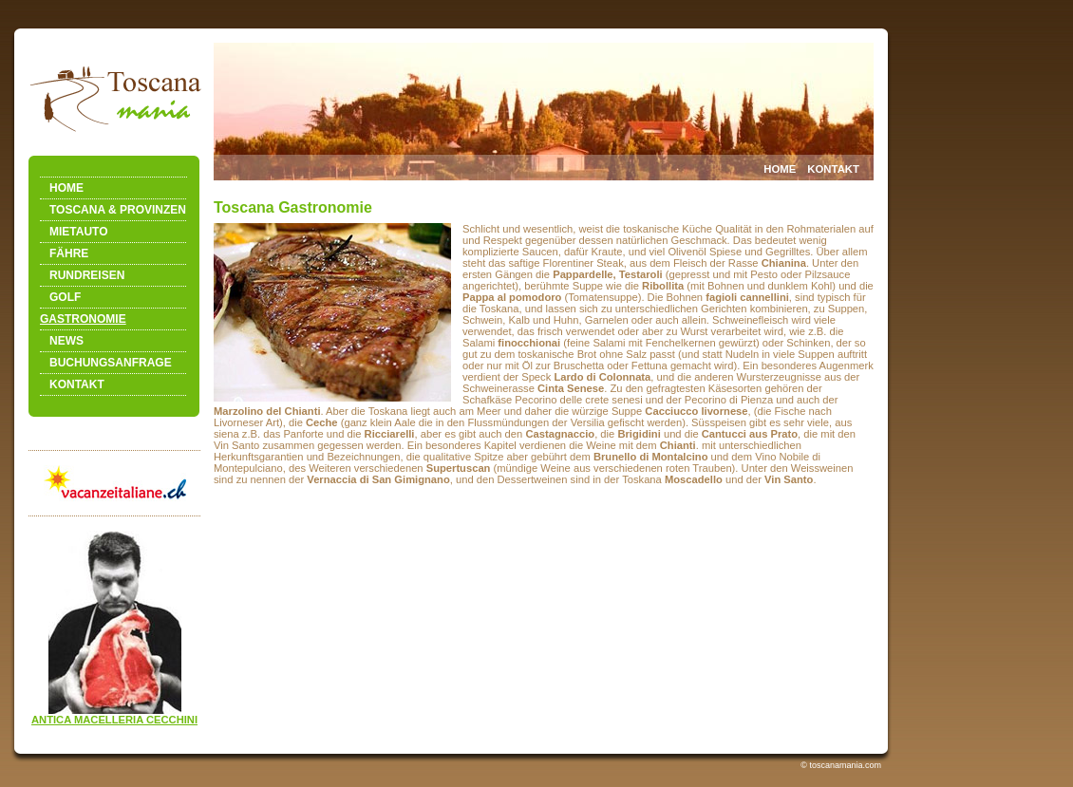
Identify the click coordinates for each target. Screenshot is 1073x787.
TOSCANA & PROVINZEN (117, 209)
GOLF (65, 297)
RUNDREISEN (86, 275)
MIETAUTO (78, 231)
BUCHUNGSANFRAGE (110, 362)
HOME (66, 188)
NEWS (66, 340)
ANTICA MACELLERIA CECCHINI (114, 719)
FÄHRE (68, 253)
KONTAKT (76, 384)
